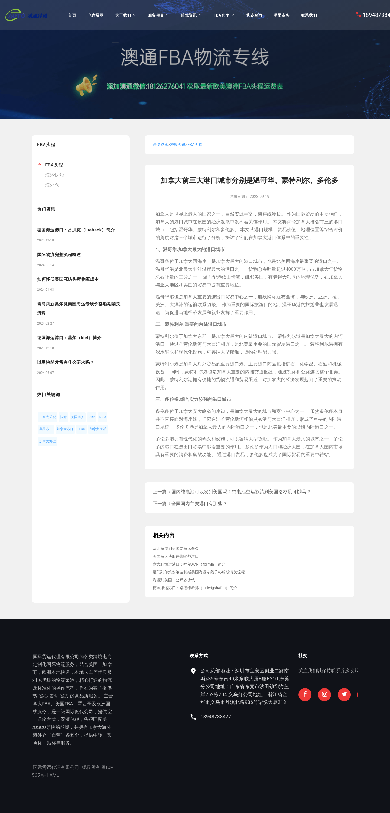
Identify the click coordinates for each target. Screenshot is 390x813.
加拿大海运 (47, 441)
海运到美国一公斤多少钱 (174, 580)
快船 (63, 417)
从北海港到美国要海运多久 (176, 548)
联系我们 (309, 15)
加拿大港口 (65, 429)
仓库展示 (96, 15)
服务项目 (156, 15)
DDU (102, 417)
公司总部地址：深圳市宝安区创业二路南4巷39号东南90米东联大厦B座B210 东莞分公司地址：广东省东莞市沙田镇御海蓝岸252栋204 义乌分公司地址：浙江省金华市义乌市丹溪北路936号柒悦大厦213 (302, 686)
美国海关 (77, 417)
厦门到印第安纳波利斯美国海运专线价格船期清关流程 (199, 572)
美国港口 (46, 429)
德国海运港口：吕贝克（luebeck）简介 (76, 230)
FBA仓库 (221, 15)
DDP (92, 417)
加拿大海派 (98, 429)
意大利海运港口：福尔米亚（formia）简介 (189, 564)
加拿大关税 (47, 417)
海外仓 (52, 185)
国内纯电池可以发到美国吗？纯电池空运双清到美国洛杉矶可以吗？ (241, 491)
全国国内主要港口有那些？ (199, 503)
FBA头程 (54, 165)
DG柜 (82, 429)
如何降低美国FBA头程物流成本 (68, 279)
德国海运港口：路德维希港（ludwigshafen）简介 (195, 588)
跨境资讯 (189, 15)
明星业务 (282, 15)
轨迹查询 (254, 15)
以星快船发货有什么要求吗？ (65, 362)
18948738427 (273, 716)
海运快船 (54, 175)
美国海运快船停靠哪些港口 (176, 556)
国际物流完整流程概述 (59, 254)
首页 (72, 15)
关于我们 (123, 15)
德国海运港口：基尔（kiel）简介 (69, 337)
